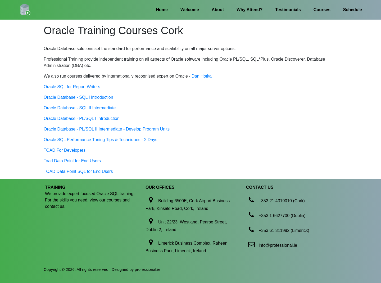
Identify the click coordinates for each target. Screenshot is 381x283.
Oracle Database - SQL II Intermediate (80, 108)
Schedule (352, 9)
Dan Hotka (202, 76)
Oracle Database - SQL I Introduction (78, 97)
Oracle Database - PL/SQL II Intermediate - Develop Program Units (107, 129)
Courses (322, 9)
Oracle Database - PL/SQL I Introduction (82, 118)
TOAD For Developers (64, 150)
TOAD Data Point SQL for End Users (78, 171)
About (218, 9)
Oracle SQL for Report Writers (72, 86)
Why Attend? (249, 9)
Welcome (189, 9)
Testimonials (288, 9)
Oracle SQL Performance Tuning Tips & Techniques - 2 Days (100, 139)
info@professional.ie (278, 245)
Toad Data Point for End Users (72, 161)
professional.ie (147, 269)
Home (162, 9)
